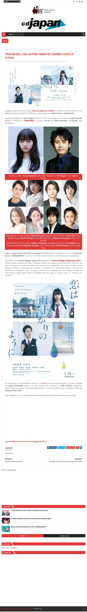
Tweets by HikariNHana (10, 548)
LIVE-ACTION (63, 62)
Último (22, 536)
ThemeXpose (37, 609)
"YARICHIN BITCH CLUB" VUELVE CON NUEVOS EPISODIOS (29, 511)
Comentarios (64, 536)
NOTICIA (11, 50)
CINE (11, 62)
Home (6, 50)
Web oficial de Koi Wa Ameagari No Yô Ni (29, 442)
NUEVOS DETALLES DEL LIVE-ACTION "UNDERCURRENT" (28, 527)
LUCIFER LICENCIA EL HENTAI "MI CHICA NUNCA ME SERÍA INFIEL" (31, 519)
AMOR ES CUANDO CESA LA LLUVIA (49, 62)
